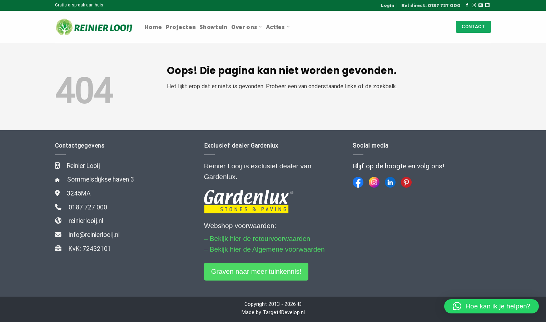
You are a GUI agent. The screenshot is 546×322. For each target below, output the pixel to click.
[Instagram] (374, 182)
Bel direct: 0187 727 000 (431, 5)
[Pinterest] (406, 182)
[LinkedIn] (390, 182)
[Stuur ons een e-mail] (480, 5)
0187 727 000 (88, 207)
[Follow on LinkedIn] (487, 5)
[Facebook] (358, 182)
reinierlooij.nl (86, 220)
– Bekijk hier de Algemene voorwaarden (264, 249)
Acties (278, 27)
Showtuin (213, 27)
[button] (491, 306)
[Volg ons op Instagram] (474, 5)
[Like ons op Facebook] (467, 5)
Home (153, 27)
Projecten (180, 27)
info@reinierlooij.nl (94, 234)
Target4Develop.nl (284, 312)
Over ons (246, 27)
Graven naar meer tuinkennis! (256, 271)
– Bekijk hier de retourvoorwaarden (257, 238)
